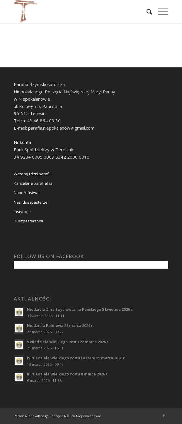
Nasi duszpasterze (30, 202)
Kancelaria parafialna (33, 183)
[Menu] (160, 11)
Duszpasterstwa (28, 221)
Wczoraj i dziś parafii (32, 173)
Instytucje (22, 211)
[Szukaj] (146, 11)
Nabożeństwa (26, 192)
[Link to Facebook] (163, 415)
